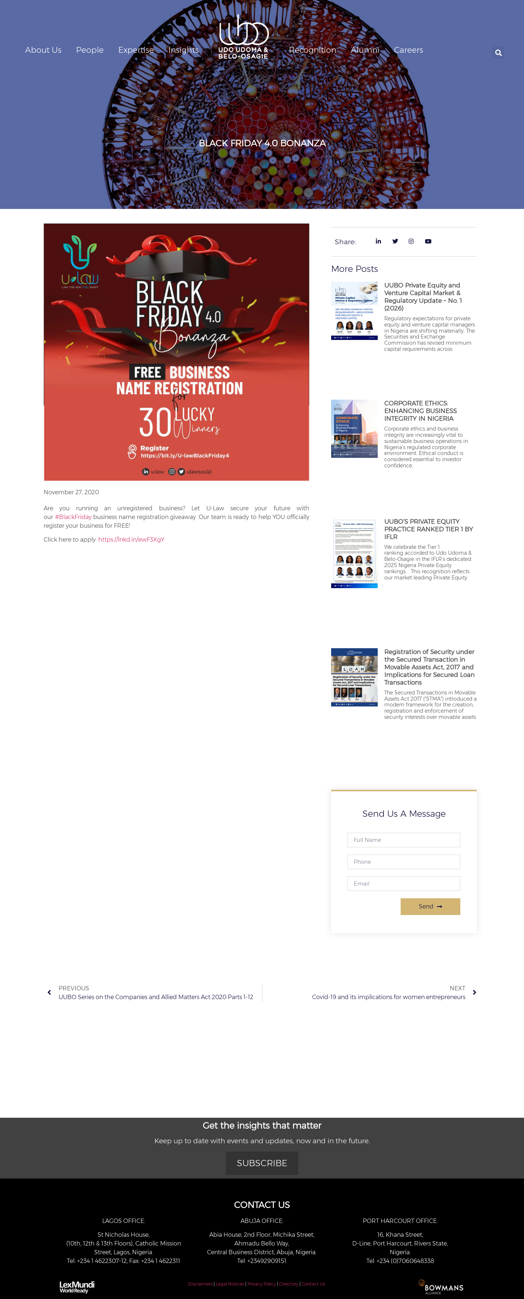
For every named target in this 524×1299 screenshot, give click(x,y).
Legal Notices (230, 1284)
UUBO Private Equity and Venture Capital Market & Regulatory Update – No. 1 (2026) (423, 297)
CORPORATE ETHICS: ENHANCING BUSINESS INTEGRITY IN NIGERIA (420, 411)
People (90, 50)
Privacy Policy (261, 1284)
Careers (408, 50)
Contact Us (313, 1284)
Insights (183, 50)
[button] (498, 53)
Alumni (365, 50)
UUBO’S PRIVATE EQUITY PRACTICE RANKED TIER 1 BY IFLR (428, 529)
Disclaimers (200, 1284)
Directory (288, 1284)
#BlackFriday (73, 517)
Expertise (136, 50)
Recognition (312, 50)
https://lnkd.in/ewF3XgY (131, 539)
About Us (43, 50)
